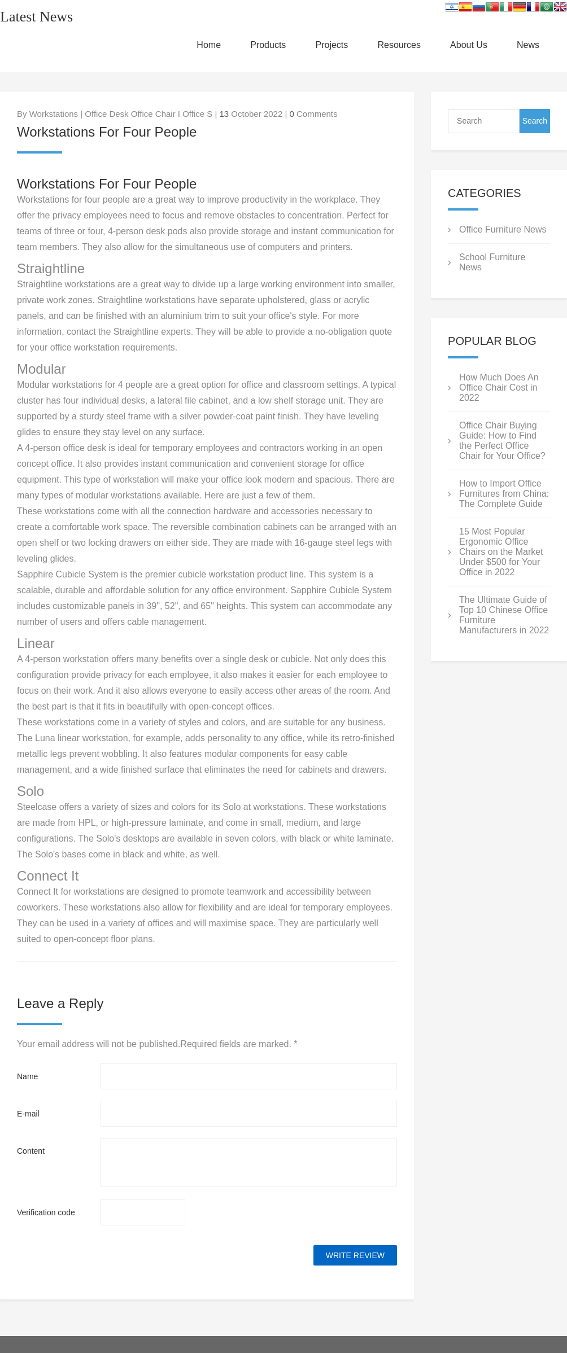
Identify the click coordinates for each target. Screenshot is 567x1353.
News (528, 45)
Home (209, 45)
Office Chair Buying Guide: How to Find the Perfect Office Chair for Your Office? (502, 441)
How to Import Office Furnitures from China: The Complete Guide (504, 494)
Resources (398, 45)
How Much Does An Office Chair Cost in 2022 (499, 387)
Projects (332, 45)
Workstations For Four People (107, 183)
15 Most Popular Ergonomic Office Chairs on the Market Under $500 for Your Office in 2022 (501, 552)
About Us (468, 45)
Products (268, 45)
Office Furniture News (502, 229)
